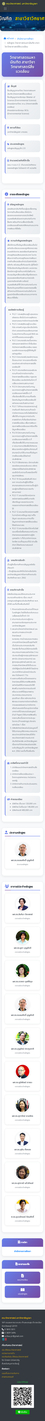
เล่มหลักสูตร (22, 1291)
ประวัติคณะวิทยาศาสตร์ (11, 1350)
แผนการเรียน (22, 1277)
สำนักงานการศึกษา (25, 38)
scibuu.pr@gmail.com (14, 1336)
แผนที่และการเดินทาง (10, 1373)
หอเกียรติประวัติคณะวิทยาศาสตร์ (15, 1356)
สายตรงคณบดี (7, 1376)
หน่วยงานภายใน (8, 1353)
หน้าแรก (9, 38)
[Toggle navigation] (5, 8)
